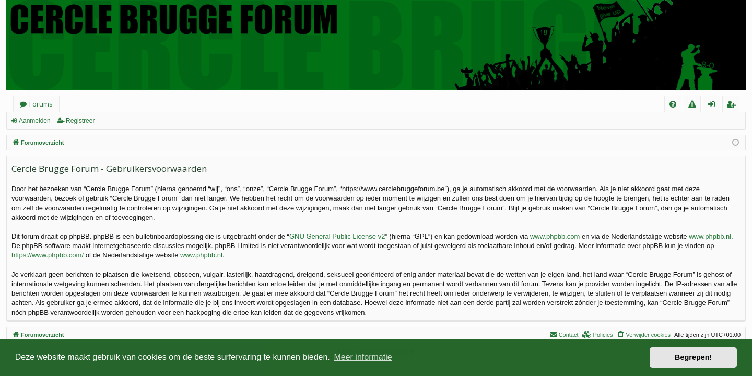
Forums (41, 104)
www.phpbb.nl (710, 236)
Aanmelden (35, 120)
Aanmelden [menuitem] (715, 105)
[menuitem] (673, 104)
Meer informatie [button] (363, 356)
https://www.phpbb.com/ (47, 255)
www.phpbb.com (555, 236)
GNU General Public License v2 (337, 236)
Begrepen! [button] (693, 357)
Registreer (80, 120)
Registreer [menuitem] (733, 105)
